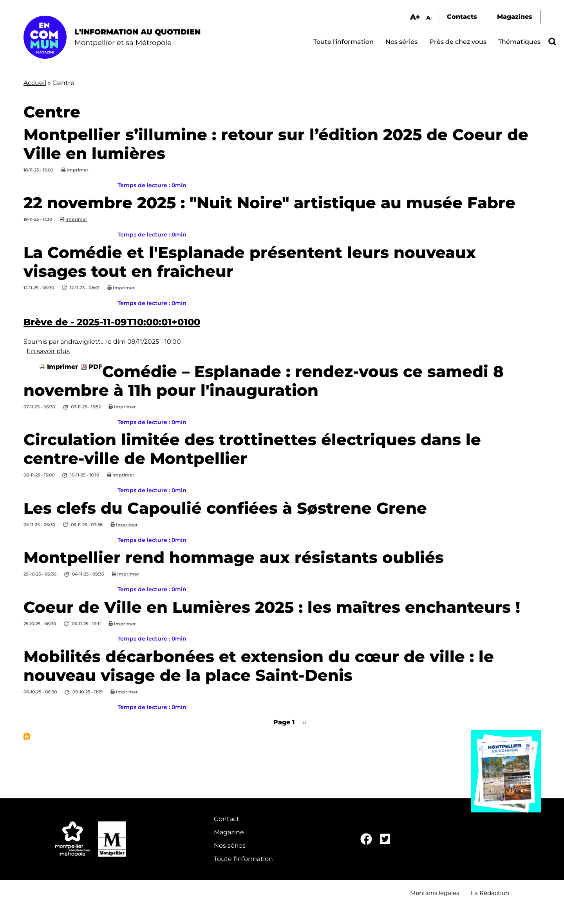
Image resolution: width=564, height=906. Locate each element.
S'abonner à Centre (27, 736)
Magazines (514, 16)
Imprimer (78, 170)
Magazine (229, 832)
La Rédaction (490, 893)
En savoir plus (48, 351)
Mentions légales (434, 893)
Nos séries (401, 41)
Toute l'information (343, 41)
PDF (95, 366)
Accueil (35, 83)
